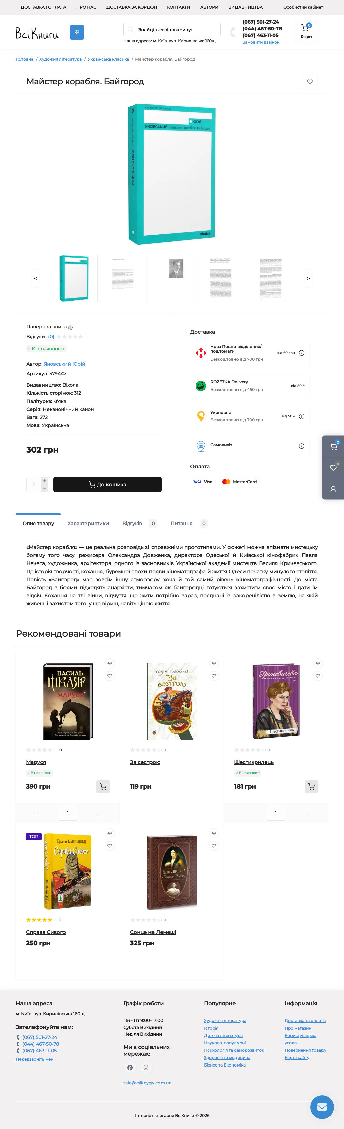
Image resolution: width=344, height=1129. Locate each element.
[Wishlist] (110, 676)
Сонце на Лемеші (153, 932)
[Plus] (44, 481)
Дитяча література (223, 1035)
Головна (24, 59)
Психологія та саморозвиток (234, 1050)
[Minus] (44, 488)
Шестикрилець (254, 762)
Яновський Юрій (64, 364)
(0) (51, 336)
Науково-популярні (225, 1042)
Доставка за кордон (131, 7)
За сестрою (145, 762)
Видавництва (245, 7)
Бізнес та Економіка (225, 1065)
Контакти (178, 7)
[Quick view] (110, 663)
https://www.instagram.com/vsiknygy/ (146, 1067)
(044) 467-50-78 (262, 29)
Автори (209, 7)
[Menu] (77, 32)
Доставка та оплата (305, 1020)
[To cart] (103, 786)
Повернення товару (305, 1050)
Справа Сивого (46, 932)
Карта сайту (297, 1057)
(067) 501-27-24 (261, 22)
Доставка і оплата (43, 7)
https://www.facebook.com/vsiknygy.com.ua (130, 1067)
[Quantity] (33, 484)
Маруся (36, 762)
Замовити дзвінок (261, 42)
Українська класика (108, 59)
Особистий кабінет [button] (303, 7)
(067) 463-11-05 (260, 35)
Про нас (86, 7)
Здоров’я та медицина (227, 1057)
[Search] (130, 29)
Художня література (60, 59)
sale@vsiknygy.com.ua (147, 1082)
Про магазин (298, 1028)
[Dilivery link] (301, 353)
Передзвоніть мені (35, 1059)
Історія (211, 1028)
